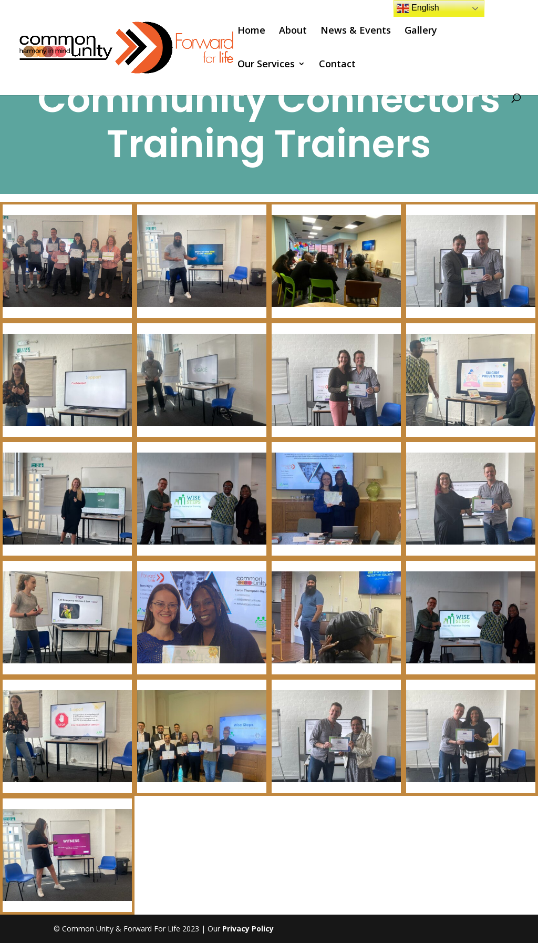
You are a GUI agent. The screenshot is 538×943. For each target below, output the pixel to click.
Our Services (266, 65)
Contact (337, 65)
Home (251, 31)
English (418, 8)
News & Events (355, 31)
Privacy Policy (248, 929)
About (293, 31)
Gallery (421, 31)
